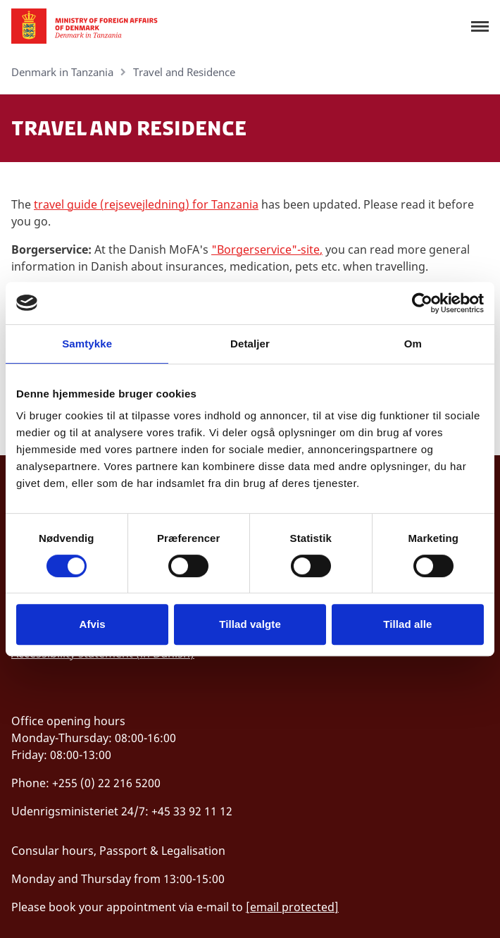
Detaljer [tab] (250, 344)
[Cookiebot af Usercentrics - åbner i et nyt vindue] (422, 303)
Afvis (93, 624)
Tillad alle (407, 624)
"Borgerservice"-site (265, 249)
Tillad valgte (250, 624)
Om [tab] (413, 344)
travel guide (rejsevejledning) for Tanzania (146, 204)
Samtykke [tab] (87, 344)
